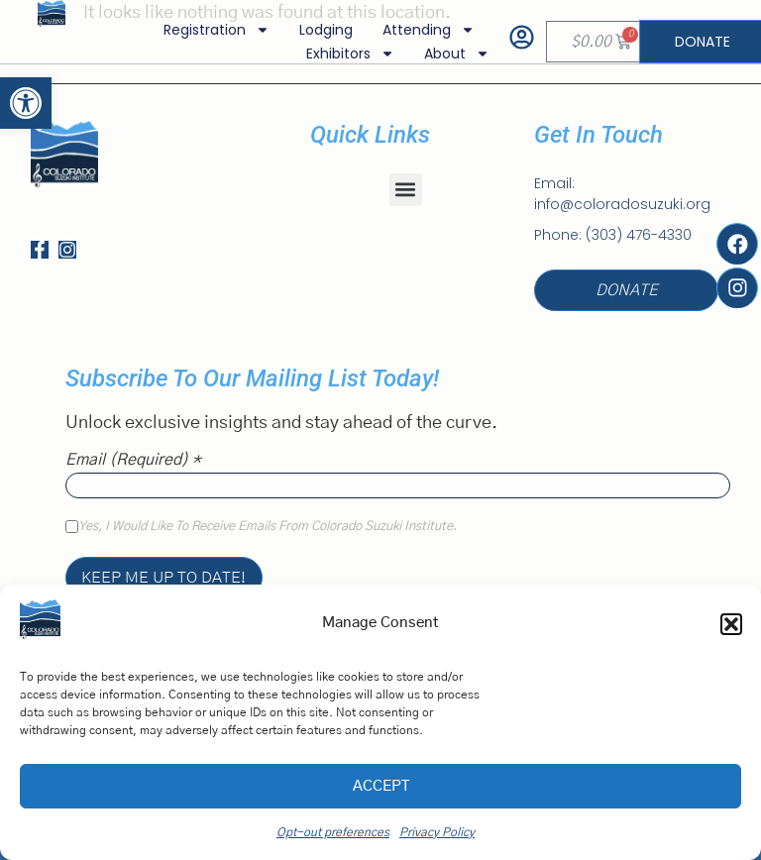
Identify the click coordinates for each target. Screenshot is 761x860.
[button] (731, 624)
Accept (381, 786)
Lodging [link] (326, 30)
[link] (26, 103)
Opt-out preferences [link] (332, 832)
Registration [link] (216, 30)
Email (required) (133, 460)
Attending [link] (428, 30)
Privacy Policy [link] (437, 832)
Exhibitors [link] (350, 53)
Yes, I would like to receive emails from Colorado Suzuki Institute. (267, 527)
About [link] (456, 53)
